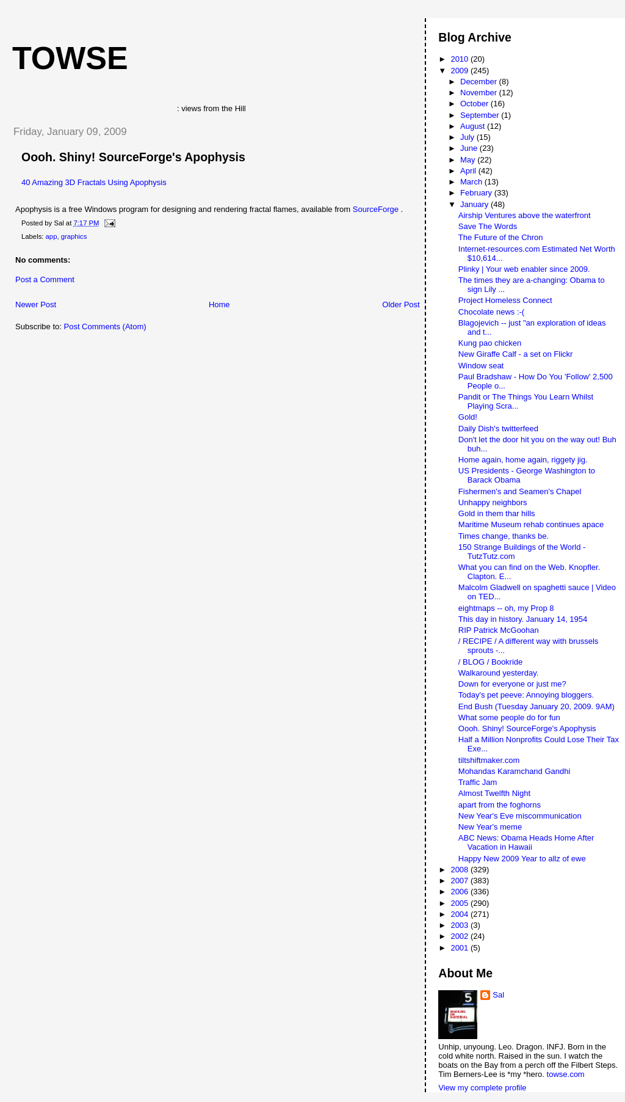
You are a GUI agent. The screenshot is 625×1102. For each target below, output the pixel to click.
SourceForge (377, 209)
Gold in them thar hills (496, 513)
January (475, 204)
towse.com (566, 1074)
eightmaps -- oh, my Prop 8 (506, 608)
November (479, 92)
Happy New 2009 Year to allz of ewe (522, 858)
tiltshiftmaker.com (488, 760)
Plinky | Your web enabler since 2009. (524, 269)
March (472, 181)
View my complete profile (482, 1087)
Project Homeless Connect (505, 300)
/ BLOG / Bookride (490, 661)
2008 (460, 869)
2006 (460, 891)
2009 (460, 70)
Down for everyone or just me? (512, 683)
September (480, 115)
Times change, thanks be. (503, 536)
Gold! (467, 416)
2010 (460, 59)
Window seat (481, 365)
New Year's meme (490, 826)
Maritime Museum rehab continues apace (531, 524)
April (469, 170)
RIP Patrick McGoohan (498, 630)
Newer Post (35, 304)
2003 (460, 925)
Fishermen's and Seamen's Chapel (520, 491)
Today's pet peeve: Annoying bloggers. (526, 694)
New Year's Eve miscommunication (520, 815)
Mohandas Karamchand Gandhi (514, 771)
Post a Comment (44, 279)
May (468, 159)
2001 (460, 947)
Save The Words (487, 226)
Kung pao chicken (489, 343)
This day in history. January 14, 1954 (523, 619)
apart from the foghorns (499, 804)
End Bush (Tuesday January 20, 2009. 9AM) (536, 706)
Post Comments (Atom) (105, 326)
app (51, 236)
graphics (74, 236)
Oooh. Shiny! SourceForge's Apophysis (133, 157)
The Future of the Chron (500, 237)
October (475, 103)
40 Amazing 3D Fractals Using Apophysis (94, 182)
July (468, 137)
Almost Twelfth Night (494, 793)
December (479, 81)
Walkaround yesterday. (498, 672)
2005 (460, 903)
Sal (498, 994)
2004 (460, 914)
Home (219, 304)
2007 (460, 880)
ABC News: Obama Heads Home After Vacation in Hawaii (526, 842)
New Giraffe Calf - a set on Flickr (515, 354)
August (473, 126)
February (477, 192)
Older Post (400, 304)
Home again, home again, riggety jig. (523, 459)
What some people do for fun (509, 717)
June (470, 148)
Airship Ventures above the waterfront (524, 215)
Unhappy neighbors (492, 502)
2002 (460, 936)
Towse (70, 58)
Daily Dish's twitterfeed (498, 428)
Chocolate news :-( (491, 311)
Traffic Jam (477, 782)
